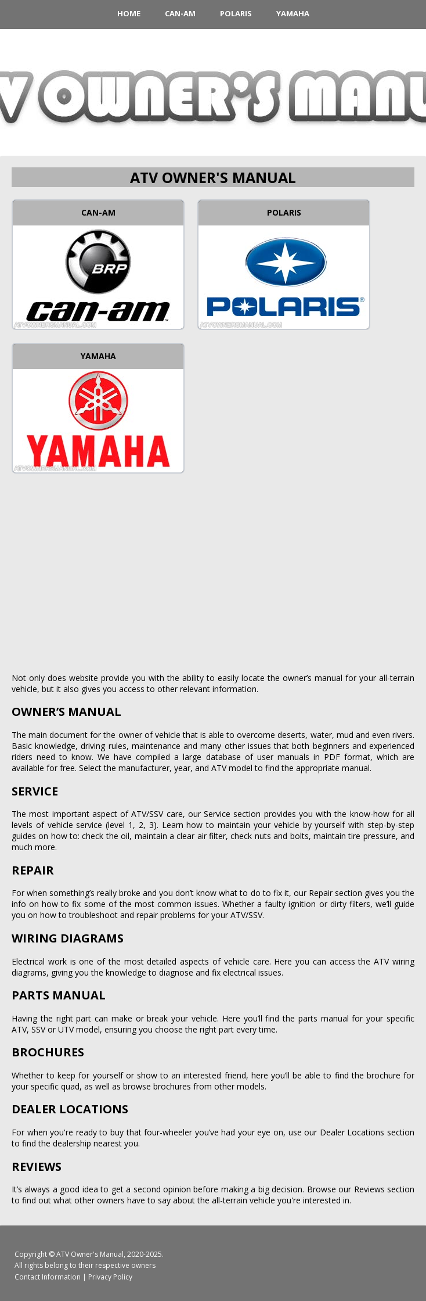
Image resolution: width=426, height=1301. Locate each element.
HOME (128, 13)
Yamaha (292, 13)
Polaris (236, 13)
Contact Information (48, 1277)
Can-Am (180, 13)
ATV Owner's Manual (90, 1254)
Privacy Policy (110, 1277)
